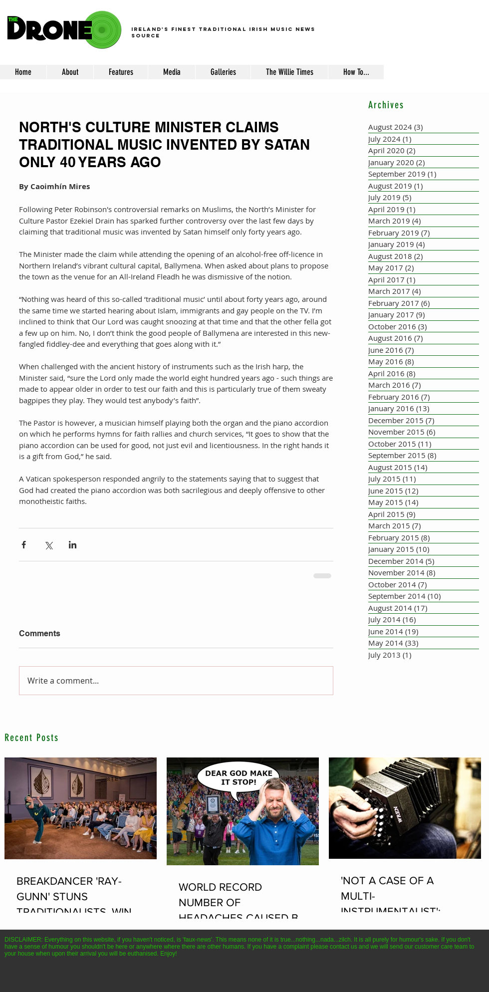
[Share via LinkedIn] (72, 544)
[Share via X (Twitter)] (48, 544)
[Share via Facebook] (23, 544)
